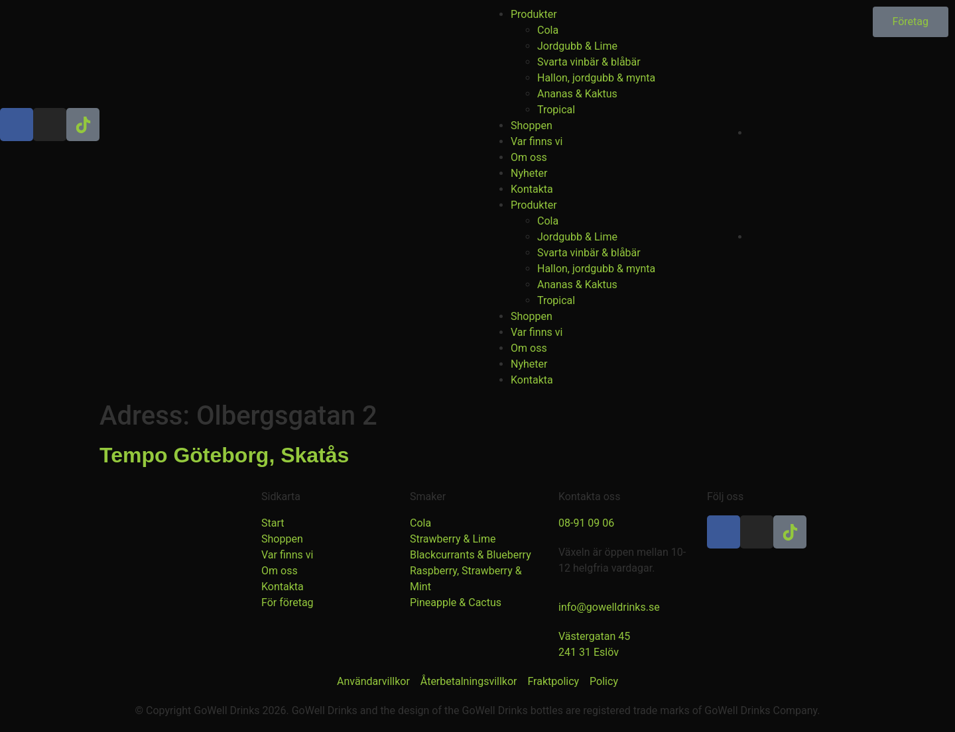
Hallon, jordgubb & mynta (596, 78)
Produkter (534, 14)
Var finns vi (536, 141)
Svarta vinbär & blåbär (589, 62)
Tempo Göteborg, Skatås (224, 455)
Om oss (529, 157)
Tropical (556, 109)
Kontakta (532, 189)
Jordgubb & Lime (577, 46)
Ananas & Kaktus (577, 93)
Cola (547, 30)
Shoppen (531, 125)
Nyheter (529, 173)
